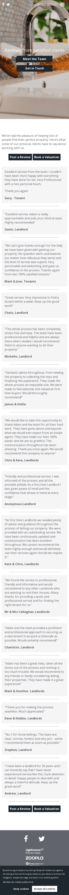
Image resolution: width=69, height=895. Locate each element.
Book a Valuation (46, 157)
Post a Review (20, 157)
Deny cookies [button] (21, 888)
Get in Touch (34, 68)
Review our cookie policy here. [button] (18, 882)
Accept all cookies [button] (44, 888)
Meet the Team (34, 59)
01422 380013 (47, 5)
